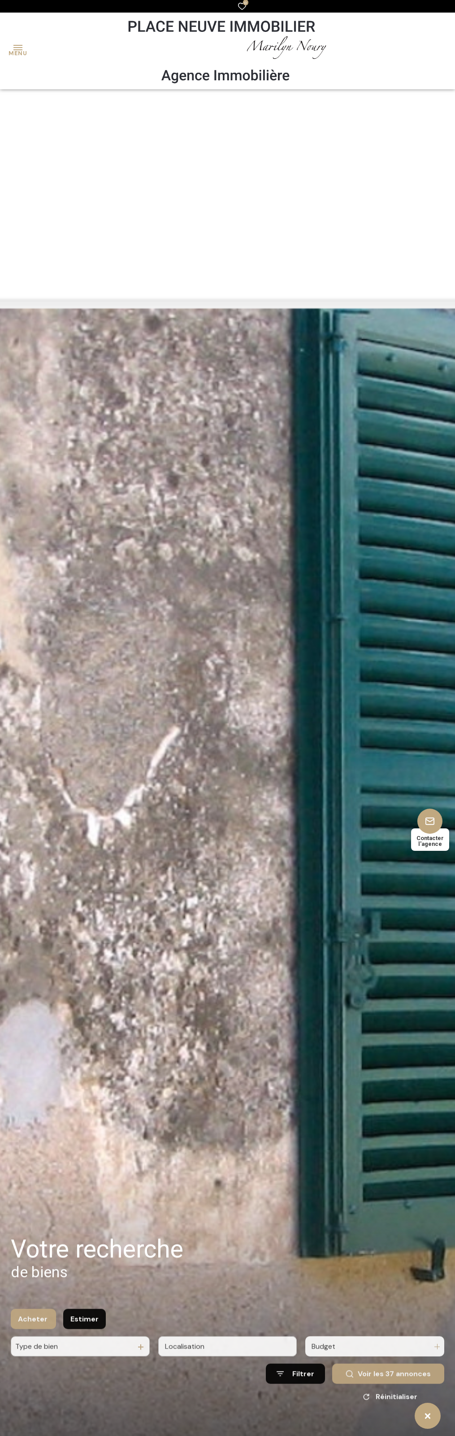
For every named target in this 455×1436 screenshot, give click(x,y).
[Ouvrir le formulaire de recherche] (295, 1395)
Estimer (84, 1340)
